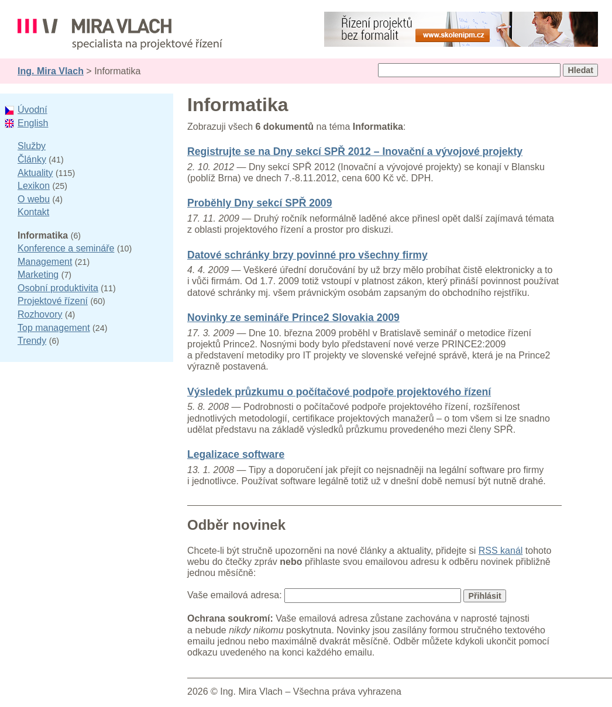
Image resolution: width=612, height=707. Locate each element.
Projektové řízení (53, 301)
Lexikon (34, 186)
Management (45, 262)
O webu (34, 199)
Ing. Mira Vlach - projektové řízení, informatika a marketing (120, 34)
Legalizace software (235, 454)
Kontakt (33, 212)
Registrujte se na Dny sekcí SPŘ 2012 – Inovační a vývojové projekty (354, 151)
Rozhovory (40, 314)
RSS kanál (501, 551)
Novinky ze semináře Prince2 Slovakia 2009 (293, 317)
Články (32, 159)
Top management (54, 328)
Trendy (32, 341)
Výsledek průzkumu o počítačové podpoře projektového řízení (339, 392)
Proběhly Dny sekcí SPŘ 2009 (259, 203)
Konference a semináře (66, 248)
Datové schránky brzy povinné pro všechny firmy (307, 255)
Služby (32, 146)
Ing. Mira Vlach (51, 71)
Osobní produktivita (58, 288)
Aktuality (35, 173)
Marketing (38, 275)
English (33, 123)
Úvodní (32, 110)
